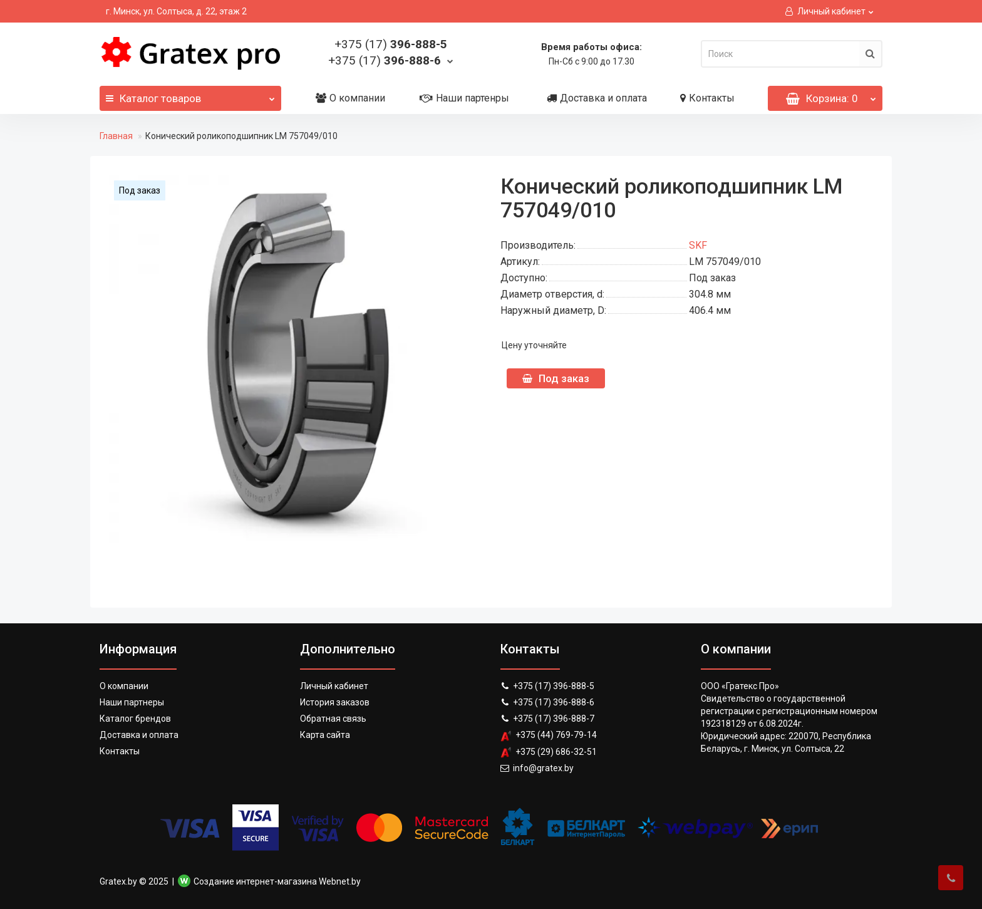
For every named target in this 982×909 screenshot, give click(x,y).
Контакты (707, 98)
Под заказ (555, 378)
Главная (116, 136)
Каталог (190, 95)
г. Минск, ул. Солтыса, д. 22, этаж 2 (176, 11)
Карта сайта (325, 735)
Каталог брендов (135, 719)
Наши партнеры (132, 702)
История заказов (335, 702)
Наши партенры (464, 98)
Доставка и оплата (597, 98)
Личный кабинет (334, 686)
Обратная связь (333, 719)
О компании (350, 98)
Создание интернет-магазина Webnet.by (277, 881)
